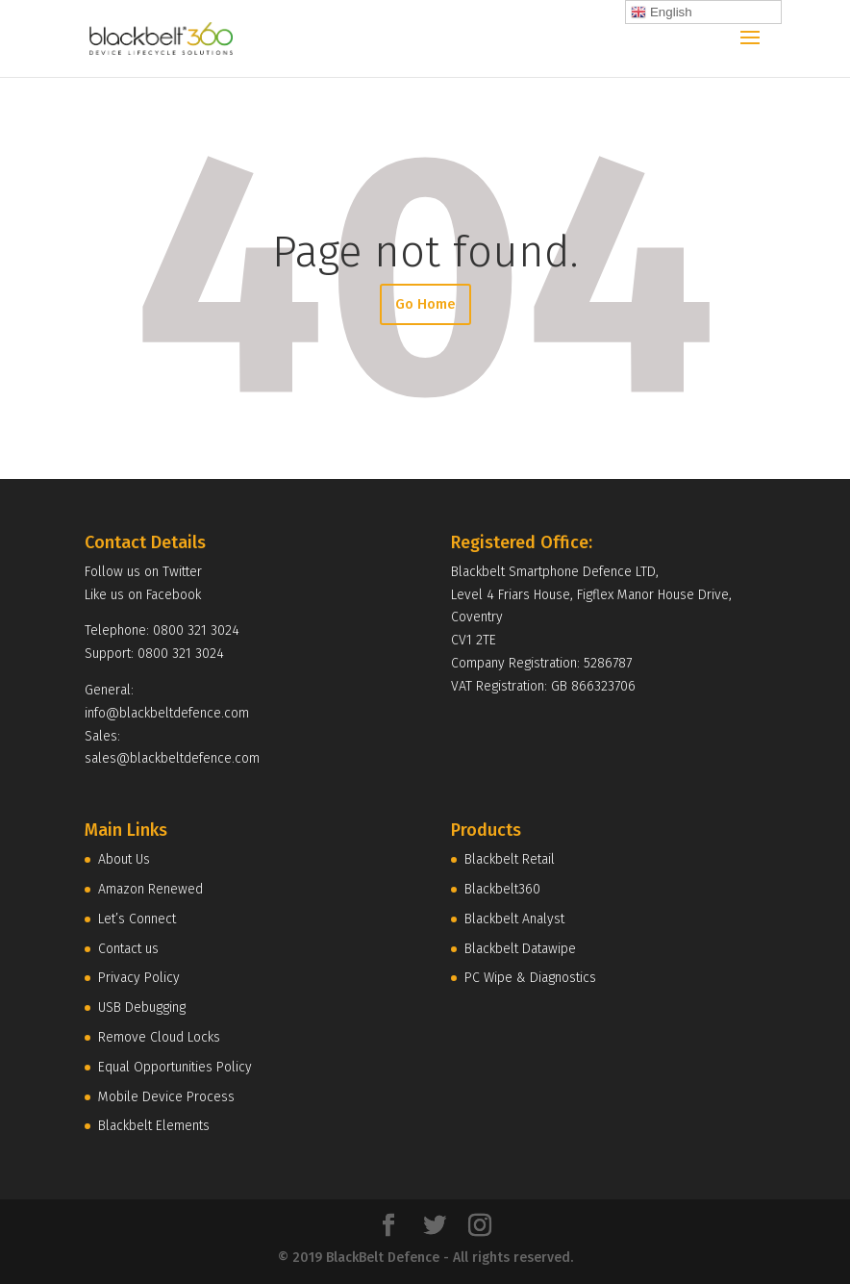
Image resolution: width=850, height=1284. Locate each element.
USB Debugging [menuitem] (142, 1007)
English (661, 12)
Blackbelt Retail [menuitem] (509, 859)
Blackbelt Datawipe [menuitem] (520, 949)
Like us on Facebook (143, 595)
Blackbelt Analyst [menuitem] (514, 919)
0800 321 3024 (196, 630)
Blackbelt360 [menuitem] (502, 889)
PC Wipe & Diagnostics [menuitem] (530, 977)
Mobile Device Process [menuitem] (166, 1097)
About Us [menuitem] (124, 859)
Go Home (425, 304)
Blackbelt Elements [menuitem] (154, 1126)
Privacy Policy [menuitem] (139, 977)
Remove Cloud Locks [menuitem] (159, 1037)
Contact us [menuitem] (128, 949)
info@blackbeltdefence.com (167, 713)
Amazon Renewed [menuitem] (150, 889)
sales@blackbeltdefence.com (172, 758)
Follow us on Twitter (143, 572)
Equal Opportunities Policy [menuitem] (175, 1067)
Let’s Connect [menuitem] (137, 919)
